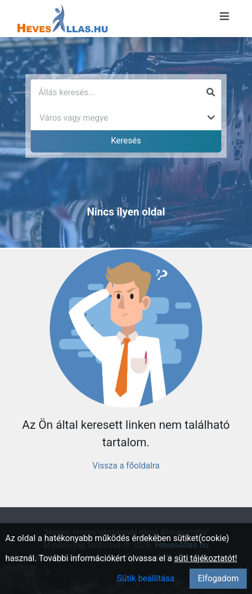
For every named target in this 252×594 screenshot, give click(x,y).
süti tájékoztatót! (205, 558)
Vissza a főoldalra (125, 466)
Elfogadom (218, 578)
